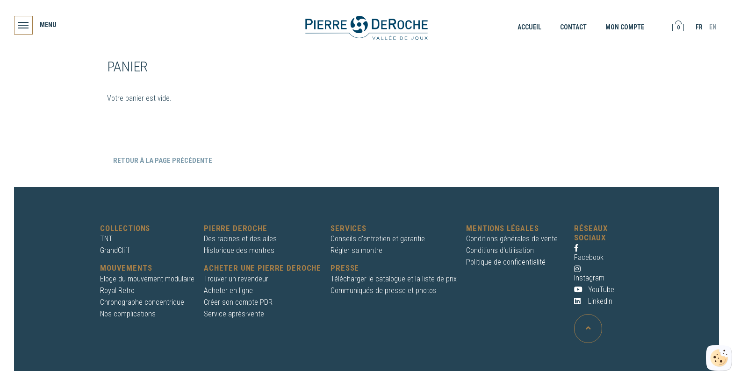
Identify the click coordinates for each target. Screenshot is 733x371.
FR (699, 27)
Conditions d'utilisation (500, 250)
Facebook (589, 252)
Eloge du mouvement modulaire (147, 278)
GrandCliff (114, 250)
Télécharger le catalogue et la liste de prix (394, 278)
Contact (573, 27)
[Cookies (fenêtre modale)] (719, 358)
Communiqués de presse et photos (384, 290)
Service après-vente (234, 313)
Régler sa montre (356, 250)
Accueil (529, 27)
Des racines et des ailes (240, 238)
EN (713, 27)
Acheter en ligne (228, 290)
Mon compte (624, 27)
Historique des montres (239, 250)
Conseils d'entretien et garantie (378, 238)
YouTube (594, 289)
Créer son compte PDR (238, 302)
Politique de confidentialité (506, 262)
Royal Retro (117, 290)
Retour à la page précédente (162, 160)
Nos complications (128, 313)
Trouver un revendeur (236, 278)
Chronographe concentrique (142, 302)
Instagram (589, 273)
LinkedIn (593, 301)
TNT (106, 238)
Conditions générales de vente (512, 238)
